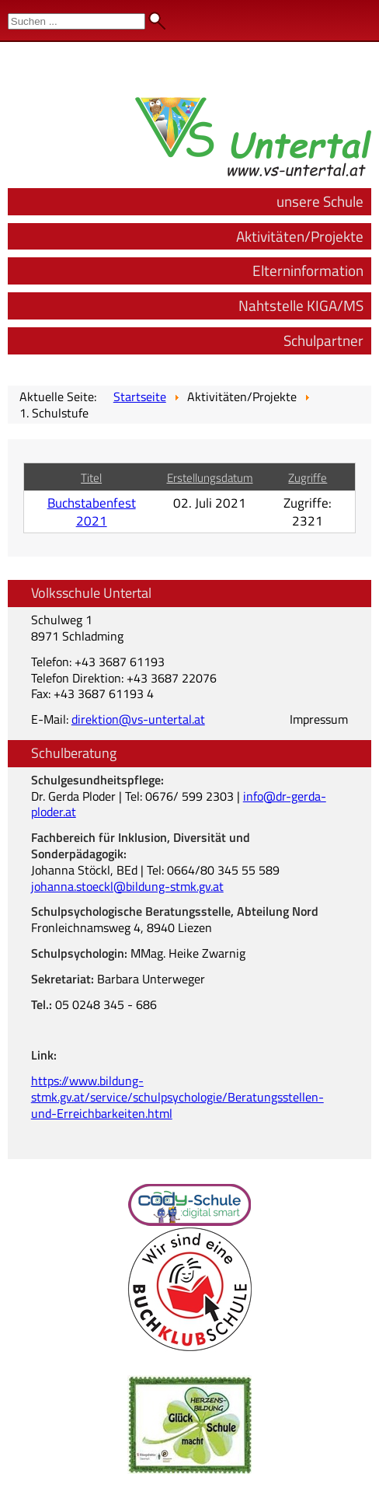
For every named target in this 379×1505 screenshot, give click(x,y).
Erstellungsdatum (210, 478)
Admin (348, 15)
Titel (91, 478)
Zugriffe (307, 478)
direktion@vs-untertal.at (138, 719)
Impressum (319, 719)
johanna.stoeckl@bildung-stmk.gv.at (127, 886)
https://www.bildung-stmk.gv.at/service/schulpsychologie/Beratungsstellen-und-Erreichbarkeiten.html (177, 1097)
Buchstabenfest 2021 (91, 511)
